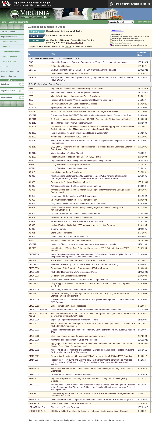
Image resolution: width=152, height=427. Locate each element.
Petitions (6, 46)
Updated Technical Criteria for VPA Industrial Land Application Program (83, 225)
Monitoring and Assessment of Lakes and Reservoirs (75, 340)
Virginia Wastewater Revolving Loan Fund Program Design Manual (81, 160)
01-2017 (32, 147)
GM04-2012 (34, 279)
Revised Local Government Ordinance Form (71, 240)
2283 (31, 88)
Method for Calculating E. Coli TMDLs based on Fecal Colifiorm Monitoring (84, 264)
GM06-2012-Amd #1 (38, 310)
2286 (31, 160)
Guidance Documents (9, 71)
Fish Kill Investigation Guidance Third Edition (71, 403)
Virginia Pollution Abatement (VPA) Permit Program (74, 200)
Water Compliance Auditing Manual (67, 153)
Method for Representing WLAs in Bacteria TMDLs (74, 272)
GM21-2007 (34, 393)
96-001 (32, 233)
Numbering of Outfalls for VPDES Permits (69, 137)
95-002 (32, 221)
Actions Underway (10, 42)
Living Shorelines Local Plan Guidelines (69, 168)
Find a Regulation (7, 32)
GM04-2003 (34, 276)
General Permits (58, 229)
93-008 (32, 203)
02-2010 (32, 153)
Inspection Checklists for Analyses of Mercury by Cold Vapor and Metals (83, 244)
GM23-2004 (34, 399)
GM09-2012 (34, 343)
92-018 (32, 200)
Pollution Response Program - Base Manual (71, 73)
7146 (31, 66)
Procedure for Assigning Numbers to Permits (71, 182)
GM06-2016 (34, 320)
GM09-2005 (34, 340)
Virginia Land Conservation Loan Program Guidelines (75, 92)
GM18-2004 (34, 374)
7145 (31, 62)
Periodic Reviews (10, 56)
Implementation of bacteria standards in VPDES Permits (76, 157)
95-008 (32, 229)
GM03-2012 (34, 260)
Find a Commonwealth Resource (130, 4)
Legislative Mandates (11, 51)
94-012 (32, 213)
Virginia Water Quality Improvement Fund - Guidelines (75, 96)
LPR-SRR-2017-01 (37, 407)
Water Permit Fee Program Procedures (68, 306)
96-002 (32, 236)
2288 (31, 104)
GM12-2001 (34, 356)
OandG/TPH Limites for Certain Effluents (69, 236)
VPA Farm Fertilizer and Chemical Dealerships (72, 217)
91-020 (32, 176)
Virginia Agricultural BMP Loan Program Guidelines (74, 104)
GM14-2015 (34, 368)
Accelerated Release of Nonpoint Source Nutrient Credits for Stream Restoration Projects (91, 399)
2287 (31, 100)
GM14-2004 (34, 360)
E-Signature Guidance (61, 66)
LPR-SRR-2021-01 (37, 411)
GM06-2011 (34, 306)
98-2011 (32, 244)
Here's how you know (39, 5)
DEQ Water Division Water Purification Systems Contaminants (79, 203)
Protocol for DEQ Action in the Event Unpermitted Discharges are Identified (85, 111)
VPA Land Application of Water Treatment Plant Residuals (77, 221)
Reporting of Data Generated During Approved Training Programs (80, 268)
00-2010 (32, 111)
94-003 (32, 207)
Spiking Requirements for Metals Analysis (69, 107)
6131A (32, 164)
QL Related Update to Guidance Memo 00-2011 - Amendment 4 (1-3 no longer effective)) (91, 119)
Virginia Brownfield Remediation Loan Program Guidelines (77, 88)
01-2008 (32, 137)
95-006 (32, 225)
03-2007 (32, 157)
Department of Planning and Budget (32, 2)
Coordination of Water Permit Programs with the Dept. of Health (79, 279)
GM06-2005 (34, 289)
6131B (32, 168)
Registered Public (8, 91)
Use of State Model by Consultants (66, 172)
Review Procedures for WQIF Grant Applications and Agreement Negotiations (86, 310)
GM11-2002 (34, 350)
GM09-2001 (34, 323)
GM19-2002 (34, 378)
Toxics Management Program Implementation (71, 123)
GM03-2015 (34, 272)
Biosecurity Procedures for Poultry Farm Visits (71, 289)
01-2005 (32, 133)
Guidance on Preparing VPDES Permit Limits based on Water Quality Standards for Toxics (91, 115)
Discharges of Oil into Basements (66, 407)
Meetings (4, 66)
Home (3, 22)
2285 (31, 96)
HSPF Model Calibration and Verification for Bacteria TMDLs (78, 260)
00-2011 (32, 115)
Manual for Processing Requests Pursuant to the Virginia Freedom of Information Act (89, 62)
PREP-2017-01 (35, 73)
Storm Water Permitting (61, 233)
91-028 (32, 182)
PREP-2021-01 (35, 77)
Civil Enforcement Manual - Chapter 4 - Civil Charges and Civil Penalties (83, 70)
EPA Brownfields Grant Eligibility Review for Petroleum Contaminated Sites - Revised (89, 411)
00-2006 (32, 107)
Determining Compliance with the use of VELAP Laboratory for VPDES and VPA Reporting (91, 356)
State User (5, 84)
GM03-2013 (34, 264)
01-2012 (32, 140)
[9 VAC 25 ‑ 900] (75, 42)
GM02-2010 (34, 254)
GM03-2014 (34, 268)
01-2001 (32, 127)
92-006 (32, 186)
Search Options (144, 22)
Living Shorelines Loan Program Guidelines (70, 164)
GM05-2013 (34, 283)
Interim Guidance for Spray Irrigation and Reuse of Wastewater (79, 133)
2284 (31, 92)
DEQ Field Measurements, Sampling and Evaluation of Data (78, 336)
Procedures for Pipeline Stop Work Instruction (71, 374)
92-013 (32, 196)
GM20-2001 (34, 385)
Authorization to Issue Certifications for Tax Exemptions (76, 186)
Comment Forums (8, 76)
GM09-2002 (34, 336)
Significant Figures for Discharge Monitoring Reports (74, 320)
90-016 (32, 172)
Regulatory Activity (8, 37)
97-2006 (32, 240)
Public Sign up (6, 97)
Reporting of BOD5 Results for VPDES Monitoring (73, 196)
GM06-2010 (34, 299)
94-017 (32, 217)
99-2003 (32, 248)
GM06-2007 (34, 293)
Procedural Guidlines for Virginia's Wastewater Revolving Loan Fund (82, 100)
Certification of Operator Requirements (68, 276)
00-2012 (32, 123)
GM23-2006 (34, 403)
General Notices (9, 61)
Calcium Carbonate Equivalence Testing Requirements (75, 213)
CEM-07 (32, 70)
